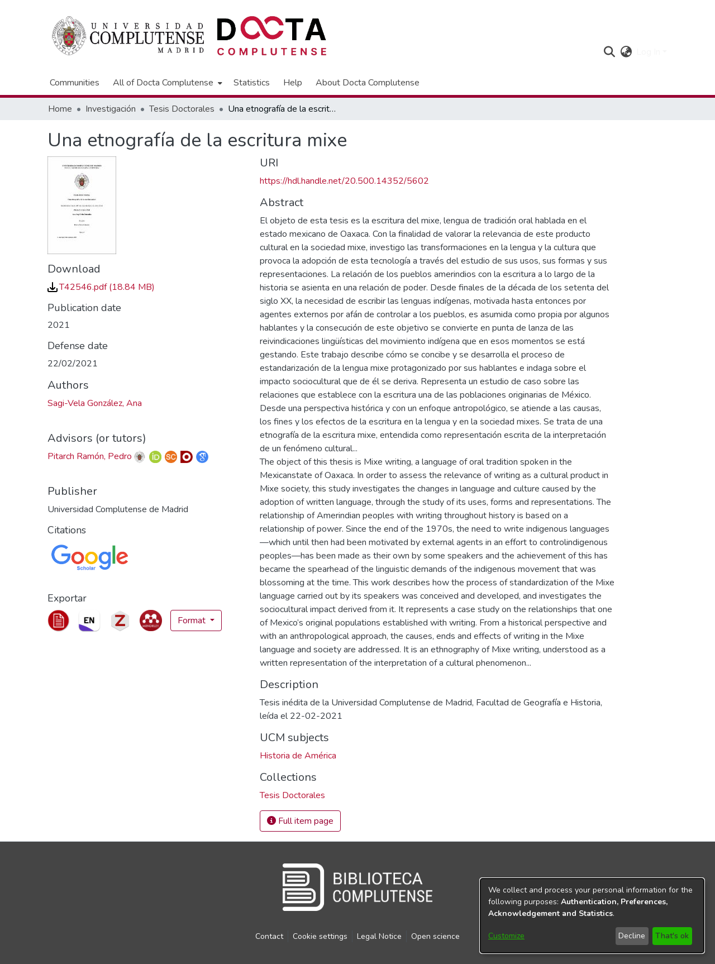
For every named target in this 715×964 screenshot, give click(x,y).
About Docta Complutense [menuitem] (368, 83)
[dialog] (592, 916)
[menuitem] (166, 82)
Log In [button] (649, 52)
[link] (101, 287)
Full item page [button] (300, 821)
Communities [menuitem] (74, 83)
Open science (435, 936)
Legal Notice (379, 936)
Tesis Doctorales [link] (181, 109)
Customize (506, 935)
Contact (269, 936)
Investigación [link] (110, 109)
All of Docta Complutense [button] (163, 83)
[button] (609, 52)
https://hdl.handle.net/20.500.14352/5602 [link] (344, 181)
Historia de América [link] (298, 756)
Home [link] (60, 109)
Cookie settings (320, 936)
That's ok (672, 935)
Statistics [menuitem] (251, 83)
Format (193, 620)
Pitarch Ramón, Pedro (89, 456)
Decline (631, 935)
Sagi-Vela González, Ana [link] (94, 403)
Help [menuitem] (292, 83)
